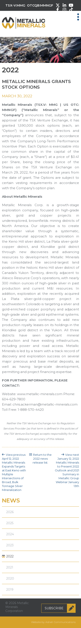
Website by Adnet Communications (53, 622)
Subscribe (60, 608)
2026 (10, 512)
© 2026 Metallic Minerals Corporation (17, 607)
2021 (9, 567)
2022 (10, 556)
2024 (10, 534)
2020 (10, 578)
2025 (9, 523)
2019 (9, 590)
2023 (10, 545)
